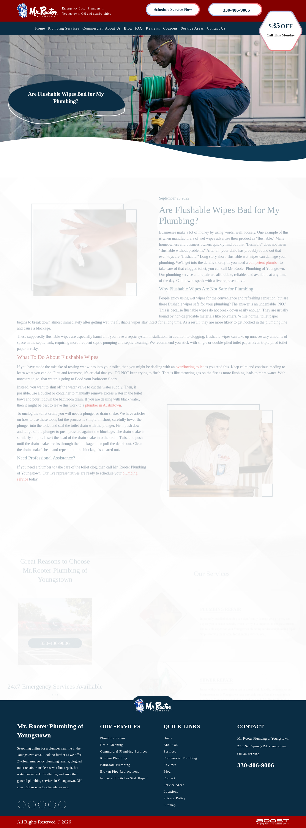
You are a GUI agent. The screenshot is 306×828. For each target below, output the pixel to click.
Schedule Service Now (173, 9)
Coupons (170, 28)
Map (256, 754)
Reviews (153, 28)
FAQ (139, 28)
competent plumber (264, 270)
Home (40, 28)
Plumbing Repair (112, 738)
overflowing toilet (189, 374)
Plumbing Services (63, 28)
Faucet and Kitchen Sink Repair (124, 778)
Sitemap (170, 805)
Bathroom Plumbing (115, 765)
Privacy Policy (175, 798)
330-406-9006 (255, 765)
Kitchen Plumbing (113, 758)
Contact (169, 778)
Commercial (92, 28)
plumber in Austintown (103, 413)
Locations (171, 791)
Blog (128, 28)
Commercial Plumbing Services (123, 751)
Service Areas (192, 28)
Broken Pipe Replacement (119, 771)
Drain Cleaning (111, 744)
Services (170, 751)
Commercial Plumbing (180, 758)
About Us (113, 28)
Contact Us (216, 28)
